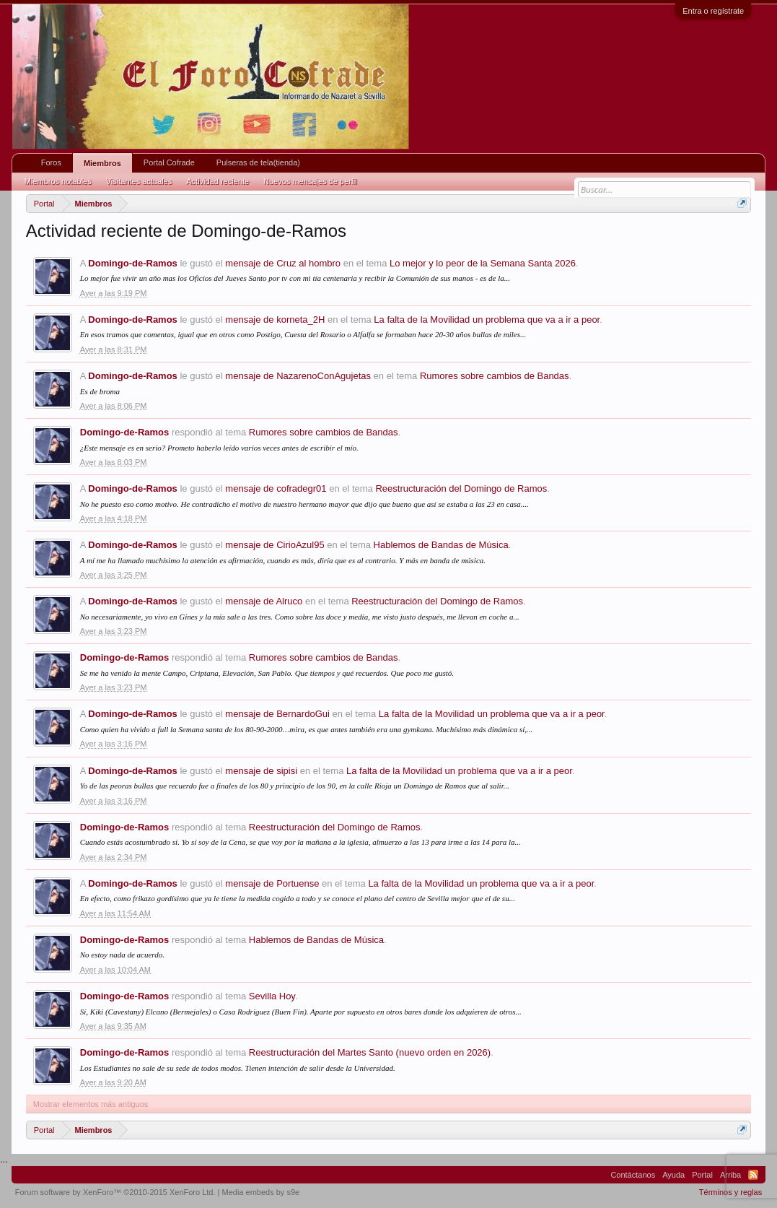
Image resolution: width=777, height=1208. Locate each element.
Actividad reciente (217, 181)
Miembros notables (58, 181)
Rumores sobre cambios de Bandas (494, 375)
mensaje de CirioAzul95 (274, 544)
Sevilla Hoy (272, 996)
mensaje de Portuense (272, 883)
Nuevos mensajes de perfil (310, 181)
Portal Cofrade (169, 162)
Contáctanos (632, 1174)
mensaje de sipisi (261, 770)
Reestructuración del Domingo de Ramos (461, 488)
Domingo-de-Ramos (132, 263)
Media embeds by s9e (261, 1192)
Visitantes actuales (139, 181)
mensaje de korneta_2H (275, 319)
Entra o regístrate (713, 10)
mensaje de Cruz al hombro (283, 263)
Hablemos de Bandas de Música (441, 544)
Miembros (102, 163)
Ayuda (673, 1174)
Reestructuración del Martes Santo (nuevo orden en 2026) (370, 1052)
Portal (702, 1174)
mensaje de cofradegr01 (275, 488)
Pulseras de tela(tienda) (258, 162)
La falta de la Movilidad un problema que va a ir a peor (487, 319)
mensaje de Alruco (263, 601)
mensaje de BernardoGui (277, 713)
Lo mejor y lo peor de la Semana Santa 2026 (483, 263)
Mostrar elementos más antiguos (91, 1104)
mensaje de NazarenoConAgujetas (298, 375)
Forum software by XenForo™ (115, 1192)
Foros (51, 162)
